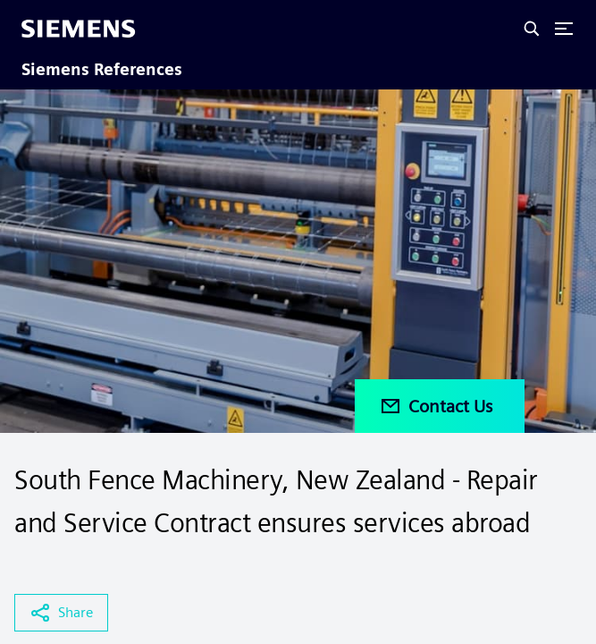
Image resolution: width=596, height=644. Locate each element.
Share (61, 612)
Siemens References (101, 69)
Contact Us (436, 406)
